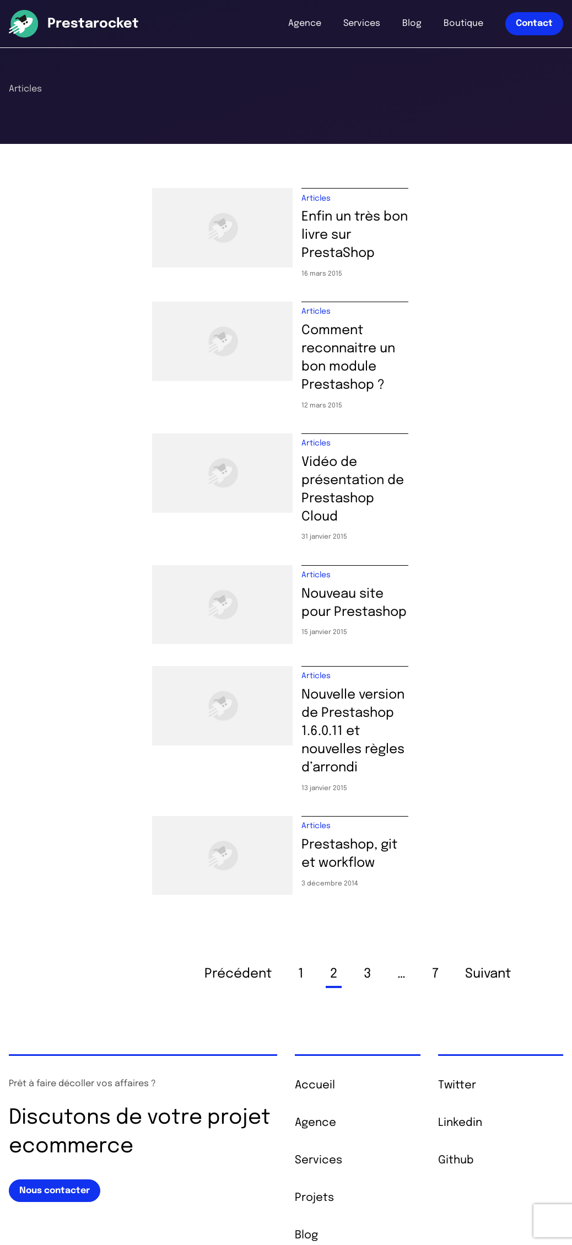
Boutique (463, 23)
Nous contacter (54, 1068)
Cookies (234, 1217)
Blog (412, 23)
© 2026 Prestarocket (48, 1217)
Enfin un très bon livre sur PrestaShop (419, 222)
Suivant (488, 852)
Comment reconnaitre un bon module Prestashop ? (419, 332)
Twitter (457, 963)
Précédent (238, 852)
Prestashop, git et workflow (387, 727)
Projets (314, 1076)
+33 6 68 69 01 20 (481, 1160)
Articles (316, 203)
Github (456, 1038)
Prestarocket (93, 24)
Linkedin (460, 1001)
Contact (534, 23)
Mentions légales (127, 1217)
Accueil (315, 963)
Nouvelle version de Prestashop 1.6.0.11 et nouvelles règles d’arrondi (431, 636)
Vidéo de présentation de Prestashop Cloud (420, 433)
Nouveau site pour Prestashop (396, 525)
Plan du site (190, 1217)
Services (361, 23)
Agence (304, 23)
